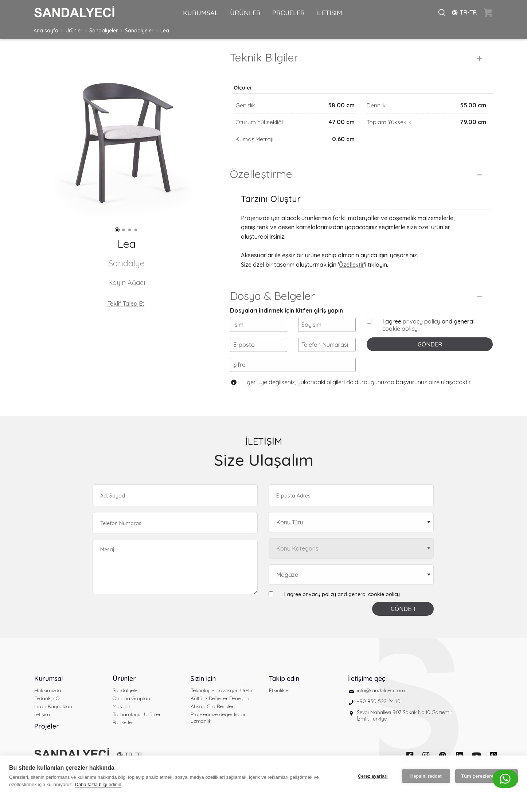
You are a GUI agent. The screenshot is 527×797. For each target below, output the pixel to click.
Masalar (121, 706)
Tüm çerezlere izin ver (486, 776)
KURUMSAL (200, 13)
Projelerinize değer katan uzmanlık (219, 717)
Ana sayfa (46, 30)
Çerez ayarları (373, 776)
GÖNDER (430, 344)
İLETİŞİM (329, 13)
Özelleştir (351, 264)
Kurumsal (48, 678)
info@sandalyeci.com (381, 690)
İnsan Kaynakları (53, 706)
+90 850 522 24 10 (379, 701)
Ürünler (74, 30)
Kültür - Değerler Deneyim (220, 698)
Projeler (46, 726)
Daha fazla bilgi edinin (98, 784)
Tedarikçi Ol (47, 698)
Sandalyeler (103, 30)
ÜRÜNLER (245, 13)
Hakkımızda (47, 690)
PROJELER (288, 13)
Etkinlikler (279, 690)
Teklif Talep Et (126, 303)
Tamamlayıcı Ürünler (137, 714)
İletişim (42, 714)
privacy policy (421, 321)
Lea (164, 30)
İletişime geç (366, 678)
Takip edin (284, 678)
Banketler (123, 722)
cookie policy (400, 328)
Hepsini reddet (426, 776)
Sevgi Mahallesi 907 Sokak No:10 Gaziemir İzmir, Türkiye (404, 715)
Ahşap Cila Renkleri (213, 706)
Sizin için (203, 678)
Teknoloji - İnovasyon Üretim (223, 690)
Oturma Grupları (131, 698)
